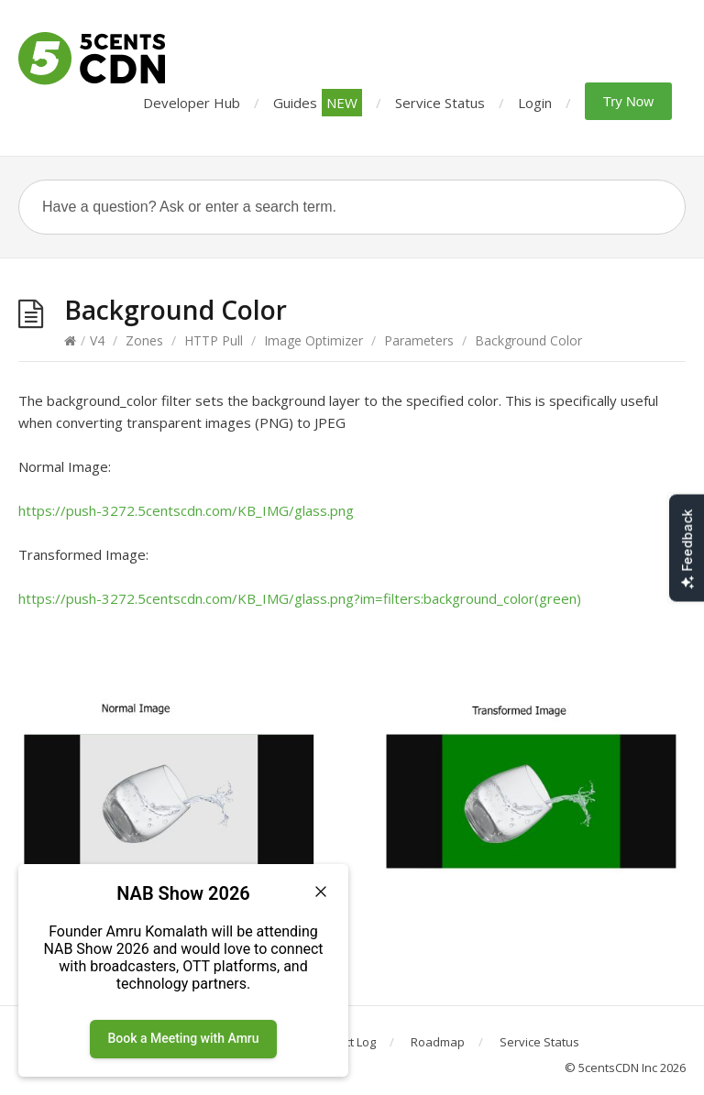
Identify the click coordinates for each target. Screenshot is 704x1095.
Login (535, 102)
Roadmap (438, 1042)
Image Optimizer (313, 340)
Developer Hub (191, 102)
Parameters (419, 340)
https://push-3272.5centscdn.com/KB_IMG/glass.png (186, 510)
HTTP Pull (213, 340)
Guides (317, 102)
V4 (97, 340)
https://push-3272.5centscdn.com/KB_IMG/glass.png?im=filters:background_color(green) (299, 598)
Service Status (440, 102)
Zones (144, 340)
